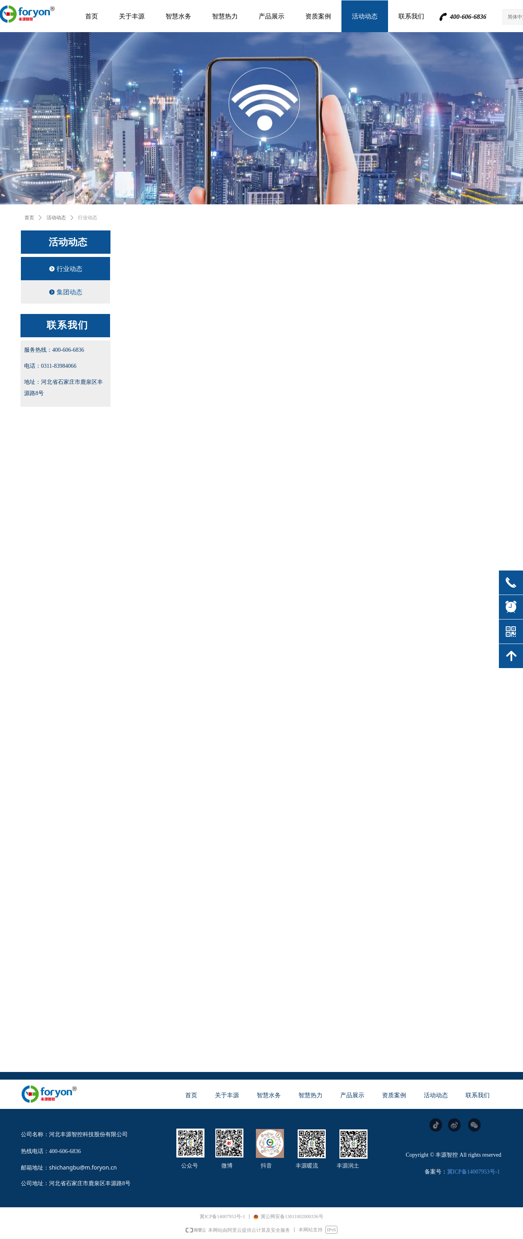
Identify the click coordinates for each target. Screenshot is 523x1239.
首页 (29, 217)
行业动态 (87, 217)
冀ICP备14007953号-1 (473, 1172)
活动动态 (56, 217)
